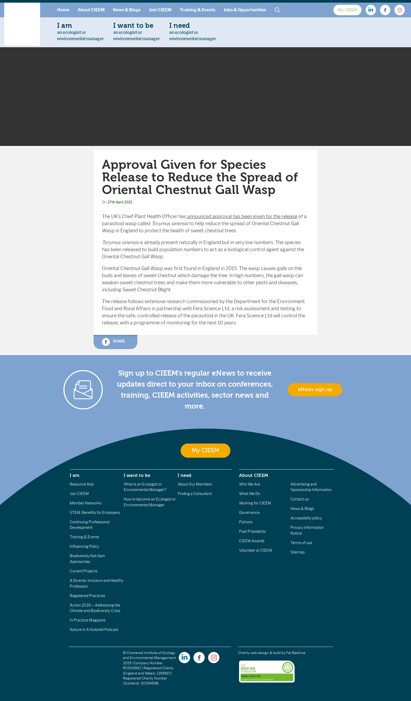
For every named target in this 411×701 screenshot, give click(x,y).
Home (63, 9)
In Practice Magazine (87, 620)
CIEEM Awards (251, 541)
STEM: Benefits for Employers (95, 512)
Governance (249, 512)
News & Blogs (126, 9)
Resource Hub (82, 484)
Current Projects (84, 571)
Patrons (245, 522)
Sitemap (297, 552)
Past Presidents (252, 531)
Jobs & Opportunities (245, 9)
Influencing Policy (84, 546)
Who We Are (249, 484)
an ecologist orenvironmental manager (80, 31)
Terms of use (301, 542)
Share (113, 342)
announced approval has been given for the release (241, 216)
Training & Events (197, 9)
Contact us (299, 499)
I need (184, 475)
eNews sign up (315, 389)
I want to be (137, 475)
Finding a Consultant (195, 493)
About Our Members (195, 484)
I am (75, 475)
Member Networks (85, 503)
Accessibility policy (306, 518)
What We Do (249, 493)
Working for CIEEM (255, 503)
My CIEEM (347, 10)
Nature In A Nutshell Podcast (94, 629)
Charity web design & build (259, 653)
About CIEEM (91, 9)
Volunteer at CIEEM (255, 550)
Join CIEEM (160, 9)
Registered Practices (87, 595)
